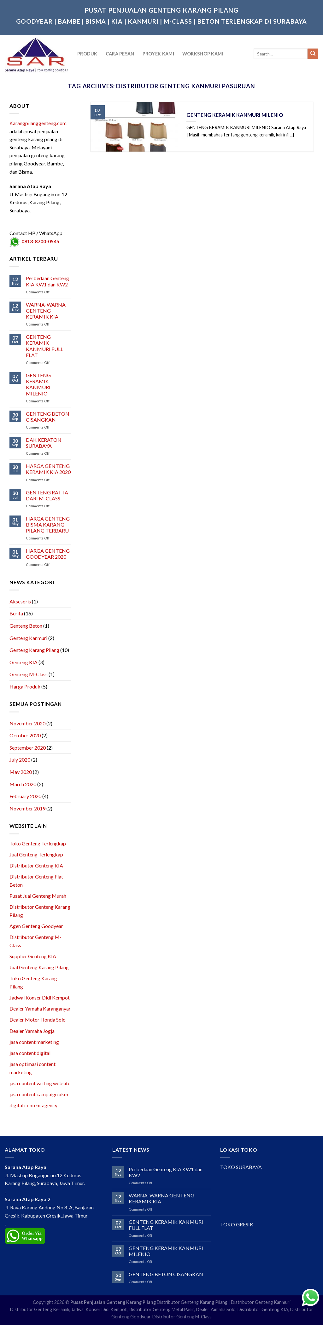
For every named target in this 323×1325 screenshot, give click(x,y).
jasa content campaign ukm (38, 1094)
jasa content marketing (34, 1042)
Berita (16, 613)
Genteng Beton (25, 626)
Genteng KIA (23, 662)
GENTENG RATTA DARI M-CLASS (47, 495)
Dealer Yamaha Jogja (32, 1031)
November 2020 (27, 723)
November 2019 (27, 808)
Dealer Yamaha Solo (216, 1309)
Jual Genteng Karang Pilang (39, 967)
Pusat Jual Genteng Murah (37, 896)
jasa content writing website (39, 1083)
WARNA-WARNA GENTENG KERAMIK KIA (46, 311)
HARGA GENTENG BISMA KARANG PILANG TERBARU (48, 524)
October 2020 (25, 735)
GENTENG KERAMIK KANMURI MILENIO (38, 384)
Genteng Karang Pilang (34, 650)
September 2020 (27, 748)
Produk (87, 53)
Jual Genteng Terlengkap (36, 854)
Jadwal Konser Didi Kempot (39, 997)
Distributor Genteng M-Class (182, 1316)
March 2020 (22, 784)
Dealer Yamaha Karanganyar (40, 1008)
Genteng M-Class (28, 674)
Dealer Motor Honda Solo (37, 1020)
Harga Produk (24, 686)
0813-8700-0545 (40, 241)
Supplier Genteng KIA (32, 956)
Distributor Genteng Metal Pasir (161, 1309)
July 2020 (19, 760)
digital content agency (33, 1105)
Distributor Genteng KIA (36, 865)
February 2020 (25, 796)
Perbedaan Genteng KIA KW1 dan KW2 (47, 281)
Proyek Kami (158, 53)
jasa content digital (29, 1053)
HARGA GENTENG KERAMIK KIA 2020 (48, 469)
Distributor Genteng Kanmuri (261, 1302)
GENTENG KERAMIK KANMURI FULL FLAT (44, 346)
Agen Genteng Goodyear (36, 926)
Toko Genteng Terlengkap (37, 843)
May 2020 (20, 772)
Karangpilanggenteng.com (38, 123)
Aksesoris (20, 601)
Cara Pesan (120, 53)
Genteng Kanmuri (28, 638)
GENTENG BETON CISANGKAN (47, 417)
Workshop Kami (202, 53)
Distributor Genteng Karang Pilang (192, 1302)
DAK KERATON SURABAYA (44, 443)
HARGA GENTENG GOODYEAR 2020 (48, 554)
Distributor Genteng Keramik (39, 1309)
